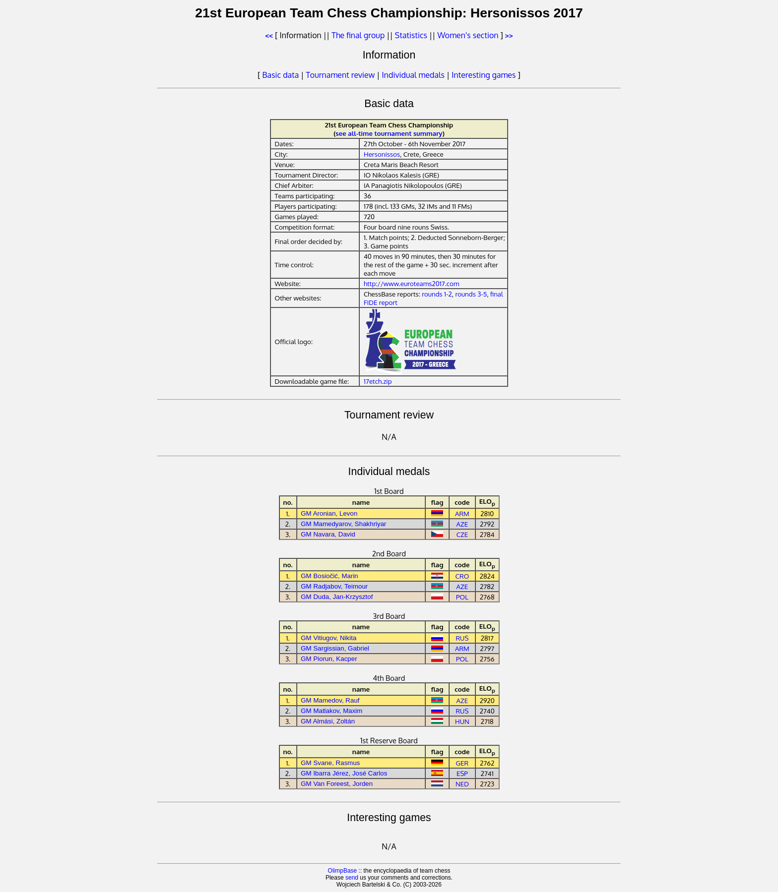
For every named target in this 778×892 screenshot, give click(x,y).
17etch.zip (378, 381)
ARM (462, 513)
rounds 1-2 (437, 294)
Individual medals (413, 75)
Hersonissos (382, 154)
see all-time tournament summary (388, 133)
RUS (461, 638)
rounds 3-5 (471, 294)
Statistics (411, 35)
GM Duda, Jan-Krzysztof (337, 596)
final (496, 294)
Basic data (280, 75)
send (351, 877)
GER (462, 763)
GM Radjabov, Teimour (334, 586)
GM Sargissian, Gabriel (335, 648)
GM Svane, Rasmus (330, 763)
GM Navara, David (328, 534)
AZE (462, 524)
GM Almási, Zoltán (328, 721)
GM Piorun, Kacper (329, 658)
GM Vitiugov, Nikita (328, 638)
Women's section (467, 35)
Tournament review (340, 75)
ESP (462, 773)
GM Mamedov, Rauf (330, 700)
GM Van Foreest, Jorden (337, 783)
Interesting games (484, 75)
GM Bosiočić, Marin (329, 576)
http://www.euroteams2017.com (411, 283)
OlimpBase (342, 870)
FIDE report (380, 302)
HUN (462, 721)
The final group (358, 35)
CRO (462, 576)
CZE (462, 534)
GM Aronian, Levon (329, 513)
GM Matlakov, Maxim (331, 710)
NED (462, 783)
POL (462, 597)
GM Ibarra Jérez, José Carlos (344, 773)
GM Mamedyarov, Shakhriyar (343, 524)
